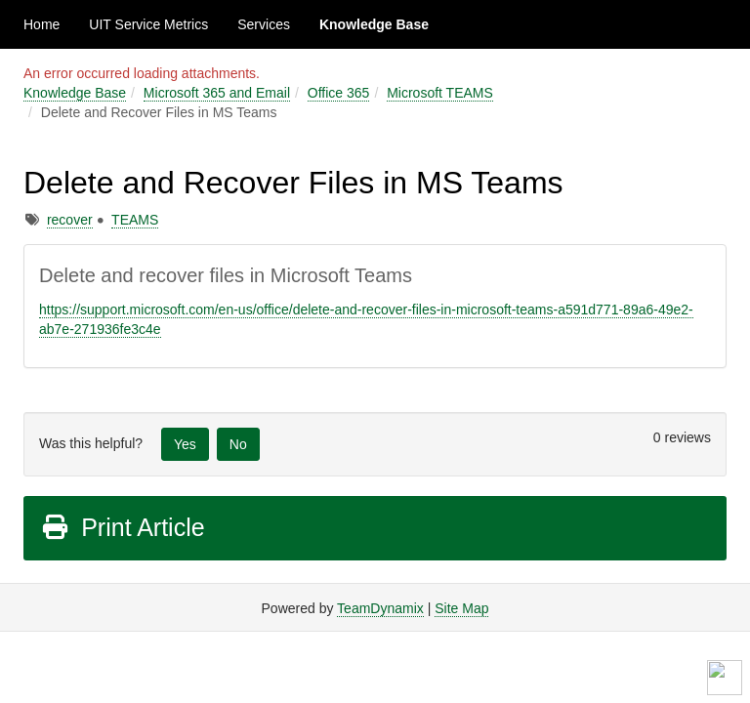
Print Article (122, 527)
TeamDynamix (380, 608)
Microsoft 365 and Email (217, 93)
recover (70, 219)
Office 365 (339, 93)
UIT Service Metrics (148, 24)
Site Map (461, 608)
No (238, 444)
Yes (185, 444)
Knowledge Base (374, 24)
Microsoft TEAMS (440, 93)
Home (41, 24)
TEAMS (134, 219)
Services (263, 24)
